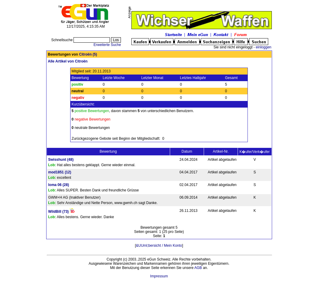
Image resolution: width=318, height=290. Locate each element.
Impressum (159, 276)
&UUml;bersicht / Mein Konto (159, 245)
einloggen (263, 47)
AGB (198, 268)
